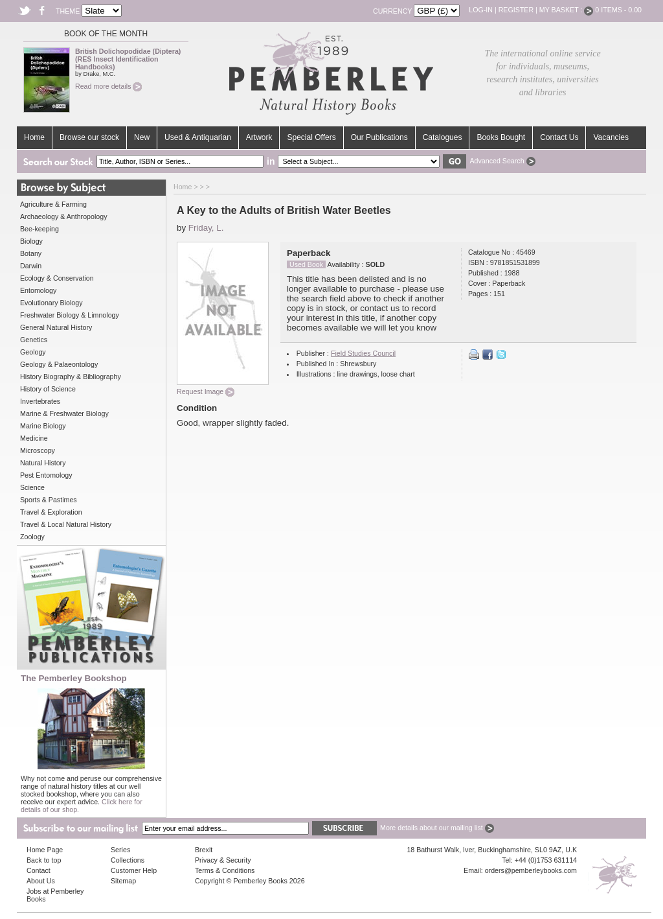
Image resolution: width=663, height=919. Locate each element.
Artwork (259, 137)
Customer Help (134, 870)
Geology (33, 352)
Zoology (32, 537)
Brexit (203, 850)
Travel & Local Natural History (65, 524)
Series (120, 850)
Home (34, 137)
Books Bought (501, 137)
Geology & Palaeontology (59, 364)
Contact (39, 870)
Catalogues (442, 137)
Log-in (481, 10)
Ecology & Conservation (57, 278)
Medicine (34, 438)
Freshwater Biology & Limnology (69, 315)
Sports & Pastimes (48, 500)
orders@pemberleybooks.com (531, 870)
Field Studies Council (363, 353)
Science (32, 487)
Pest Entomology (46, 475)
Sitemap (123, 881)
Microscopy (37, 450)
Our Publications (379, 137)
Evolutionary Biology (51, 303)
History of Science (48, 389)
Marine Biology (42, 426)
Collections (127, 860)
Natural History (42, 463)
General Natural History (56, 327)
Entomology (38, 290)
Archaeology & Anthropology (63, 216)
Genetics (33, 339)
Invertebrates (40, 401)
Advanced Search (502, 161)
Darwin (30, 266)
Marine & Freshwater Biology (64, 413)
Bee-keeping (39, 229)
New (142, 137)
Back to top (44, 860)
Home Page (45, 850)
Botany (30, 253)
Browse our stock (89, 137)
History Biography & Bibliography (70, 376)
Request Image (205, 391)
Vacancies (610, 137)
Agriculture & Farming (53, 204)
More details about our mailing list (437, 828)
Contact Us (559, 137)
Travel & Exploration (51, 512)
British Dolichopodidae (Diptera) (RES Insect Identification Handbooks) (128, 59)
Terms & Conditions (224, 870)
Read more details (108, 86)
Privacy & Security (223, 860)
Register (516, 10)
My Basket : (566, 10)
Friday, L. (206, 228)
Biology (31, 241)
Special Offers (311, 137)
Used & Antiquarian (197, 137)
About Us (41, 881)
